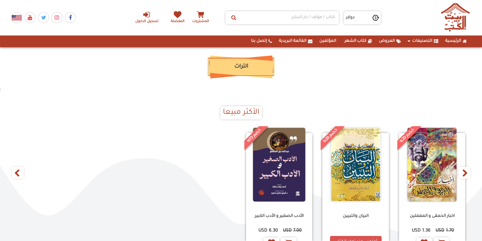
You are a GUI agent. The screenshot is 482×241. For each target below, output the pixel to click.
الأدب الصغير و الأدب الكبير (279, 216)
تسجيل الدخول (147, 17)
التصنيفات (423, 41)
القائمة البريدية (296, 41)
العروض (390, 41)
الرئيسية (456, 41)
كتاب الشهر (358, 41)
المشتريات (200, 21)
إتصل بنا (261, 41)
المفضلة (177, 21)
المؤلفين (327, 41)
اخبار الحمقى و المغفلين (432, 216)
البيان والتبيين (356, 216)
